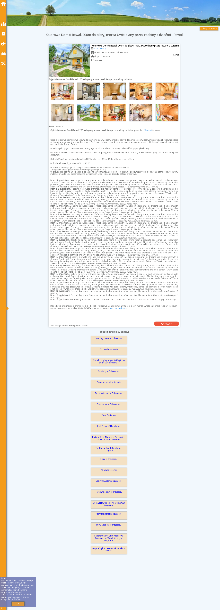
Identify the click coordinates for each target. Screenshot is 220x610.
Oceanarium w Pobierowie (109, 382)
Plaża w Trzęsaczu (108, 459)
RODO (17, 599)
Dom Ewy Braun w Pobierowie (109, 338)
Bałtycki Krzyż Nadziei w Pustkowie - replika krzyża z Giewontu (108, 438)
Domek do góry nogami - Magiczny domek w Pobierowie (109, 361)
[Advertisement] (108, 586)
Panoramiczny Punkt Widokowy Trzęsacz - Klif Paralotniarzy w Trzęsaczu (108, 538)
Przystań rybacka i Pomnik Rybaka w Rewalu (108, 549)
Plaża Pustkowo (109, 415)
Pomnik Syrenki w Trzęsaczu (109, 513)
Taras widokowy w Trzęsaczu (108, 491)
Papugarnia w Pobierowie (109, 404)
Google (23, 582)
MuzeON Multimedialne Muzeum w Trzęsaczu (109, 504)
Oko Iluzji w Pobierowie (109, 371)
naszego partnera (118, 308)
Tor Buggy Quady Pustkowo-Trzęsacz (109, 449)
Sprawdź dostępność (166, 324)
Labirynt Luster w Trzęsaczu (109, 481)
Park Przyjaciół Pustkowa (108, 426)
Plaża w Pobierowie (109, 349)
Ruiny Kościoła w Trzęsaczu (108, 524)
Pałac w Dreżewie (109, 470)
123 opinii (147, 130)
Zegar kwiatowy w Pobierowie (109, 393)
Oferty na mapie (209, 28)
